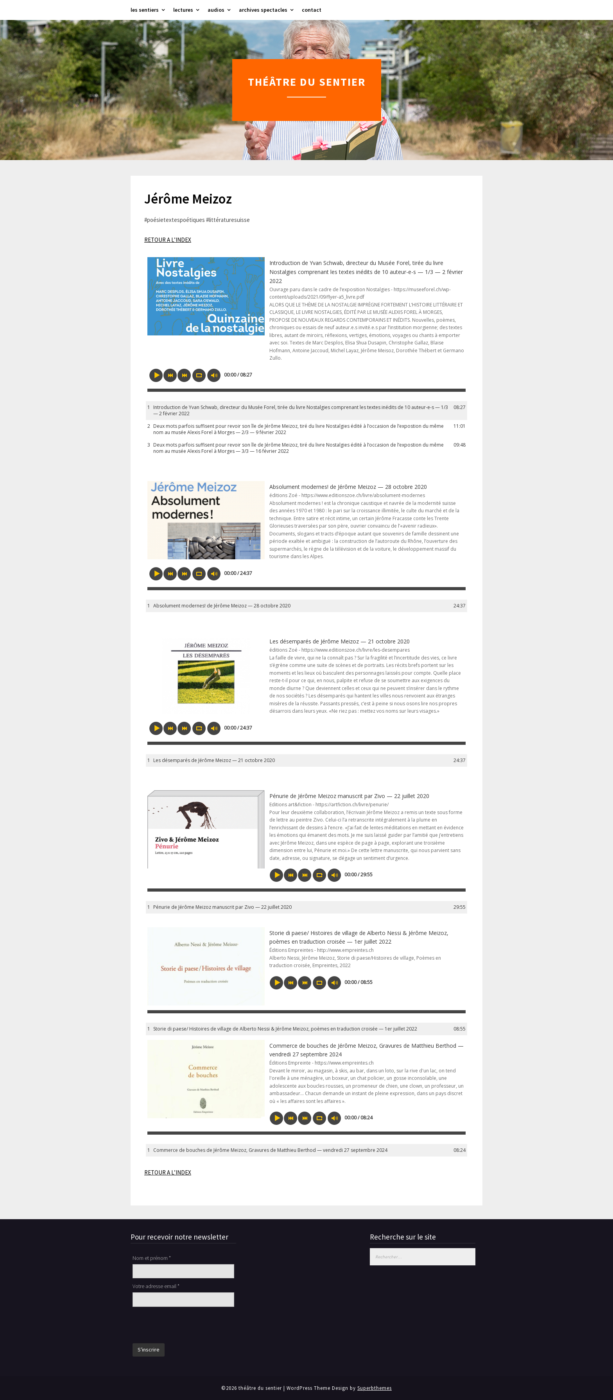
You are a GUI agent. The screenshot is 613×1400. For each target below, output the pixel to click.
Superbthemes (374, 1388)
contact (311, 9)
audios (216, 9)
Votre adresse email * (156, 1286)
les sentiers (145, 9)
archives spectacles (263, 9)
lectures (183, 9)
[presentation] (192, 1326)
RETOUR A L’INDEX (167, 239)
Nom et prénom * (152, 1257)
